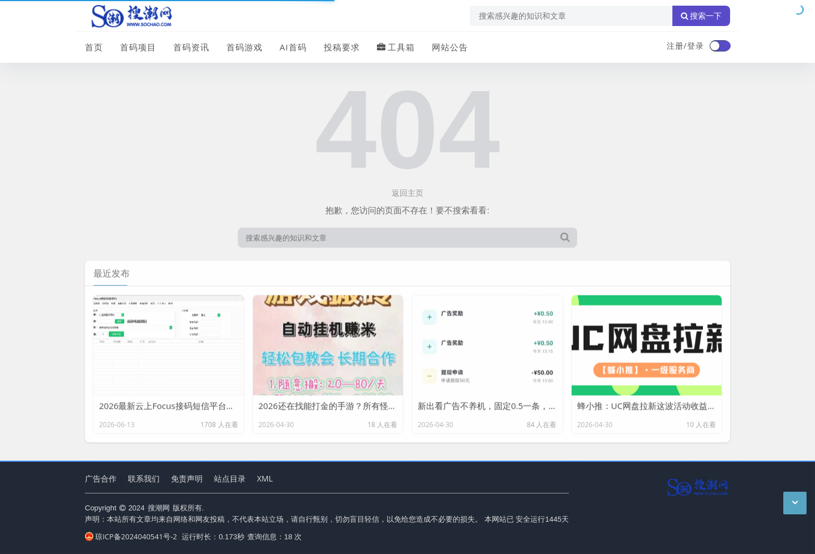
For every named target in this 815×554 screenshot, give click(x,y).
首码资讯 (191, 47)
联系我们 (144, 478)
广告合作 (101, 478)
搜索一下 (701, 15)
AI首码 (293, 47)
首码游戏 (244, 47)
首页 (94, 47)
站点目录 (230, 478)
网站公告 (450, 47)
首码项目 (138, 47)
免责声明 (187, 478)
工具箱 (396, 47)
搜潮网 (159, 508)
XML (265, 478)
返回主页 (407, 192)
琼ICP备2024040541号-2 (131, 536)
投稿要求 (342, 47)
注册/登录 (685, 45)
